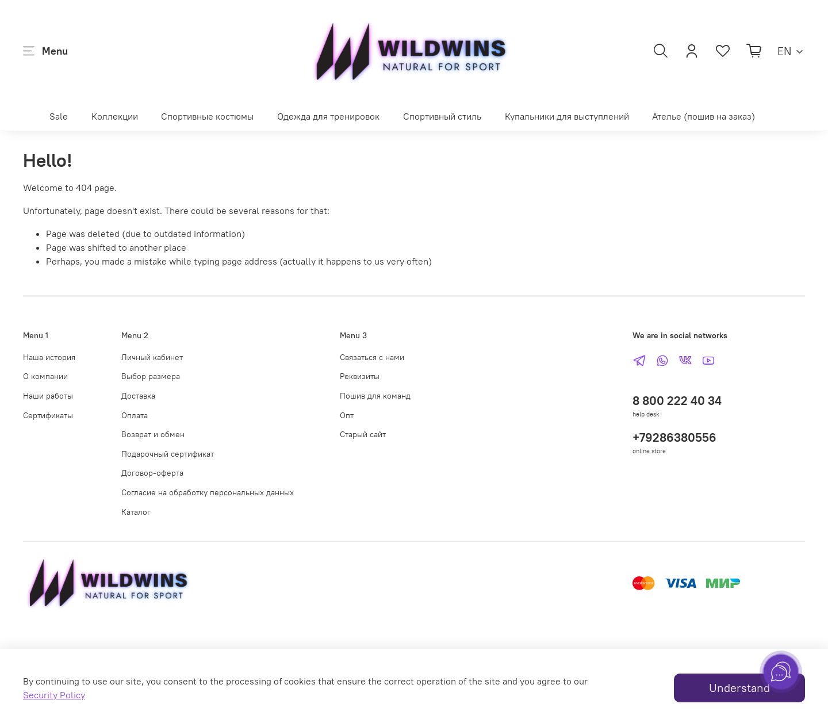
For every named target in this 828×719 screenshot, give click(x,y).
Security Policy (54, 695)
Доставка (138, 396)
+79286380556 (674, 437)
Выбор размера (150, 376)
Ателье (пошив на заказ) (703, 116)
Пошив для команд (375, 396)
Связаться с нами (372, 357)
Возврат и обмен (153, 434)
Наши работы (48, 396)
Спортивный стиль (442, 116)
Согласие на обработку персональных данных (207, 492)
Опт (347, 415)
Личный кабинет (152, 357)
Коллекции (114, 116)
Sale (58, 116)
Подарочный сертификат (167, 454)
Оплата (134, 415)
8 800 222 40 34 (677, 400)
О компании (45, 376)
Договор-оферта (152, 473)
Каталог (136, 512)
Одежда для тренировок (328, 116)
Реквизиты (359, 376)
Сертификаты (48, 415)
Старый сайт (363, 434)
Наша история (49, 357)
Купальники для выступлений (567, 116)
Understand (739, 687)
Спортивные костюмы (207, 116)
